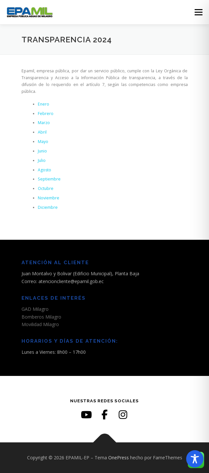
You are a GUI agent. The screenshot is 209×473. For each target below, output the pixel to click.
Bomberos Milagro (41, 317)
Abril (42, 132)
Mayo (43, 141)
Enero (43, 104)
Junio (42, 151)
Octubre (45, 188)
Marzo (44, 122)
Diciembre (48, 207)
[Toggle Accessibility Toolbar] (195, 459)
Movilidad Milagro (40, 324)
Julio (42, 160)
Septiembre (49, 179)
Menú (198, 12)
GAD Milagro (35, 309)
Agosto (44, 170)
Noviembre (48, 198)
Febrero (45, 113)
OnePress (118, 457)
